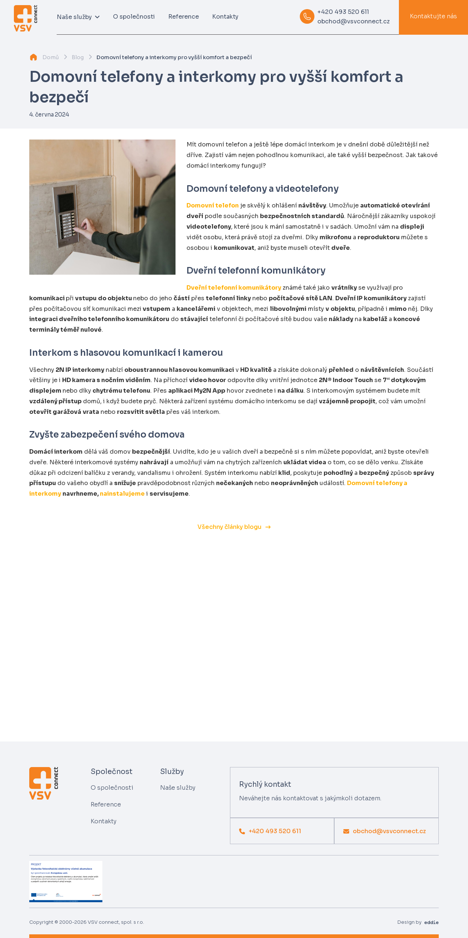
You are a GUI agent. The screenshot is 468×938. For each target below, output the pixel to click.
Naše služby (177, 788)
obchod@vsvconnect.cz (353, 21)
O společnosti (134, 16)
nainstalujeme (122, 493)
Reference (183, 16)
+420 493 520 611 (343, 12)
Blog (78, 57)
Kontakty (225, 16)
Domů (50, 57)
